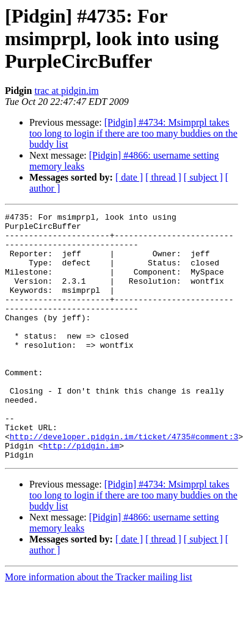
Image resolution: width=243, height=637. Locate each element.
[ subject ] (203, 177)
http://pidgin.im (81, 493)
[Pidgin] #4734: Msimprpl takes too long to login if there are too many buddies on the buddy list (133, 133)
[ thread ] (163, 177)
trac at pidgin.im (66, 90)
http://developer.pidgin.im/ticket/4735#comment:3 (124, 482)
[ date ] (129, 177)
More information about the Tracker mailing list (98, 626)
